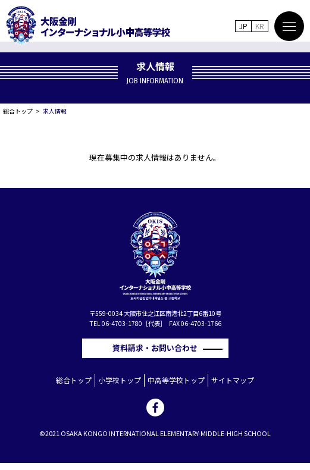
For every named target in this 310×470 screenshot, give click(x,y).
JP (243, 26)
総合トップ (18, 110)
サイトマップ (232, 380)
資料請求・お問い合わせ (158, 347)
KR (259, 26)
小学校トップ (119, 380)
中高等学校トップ (176, 380)
